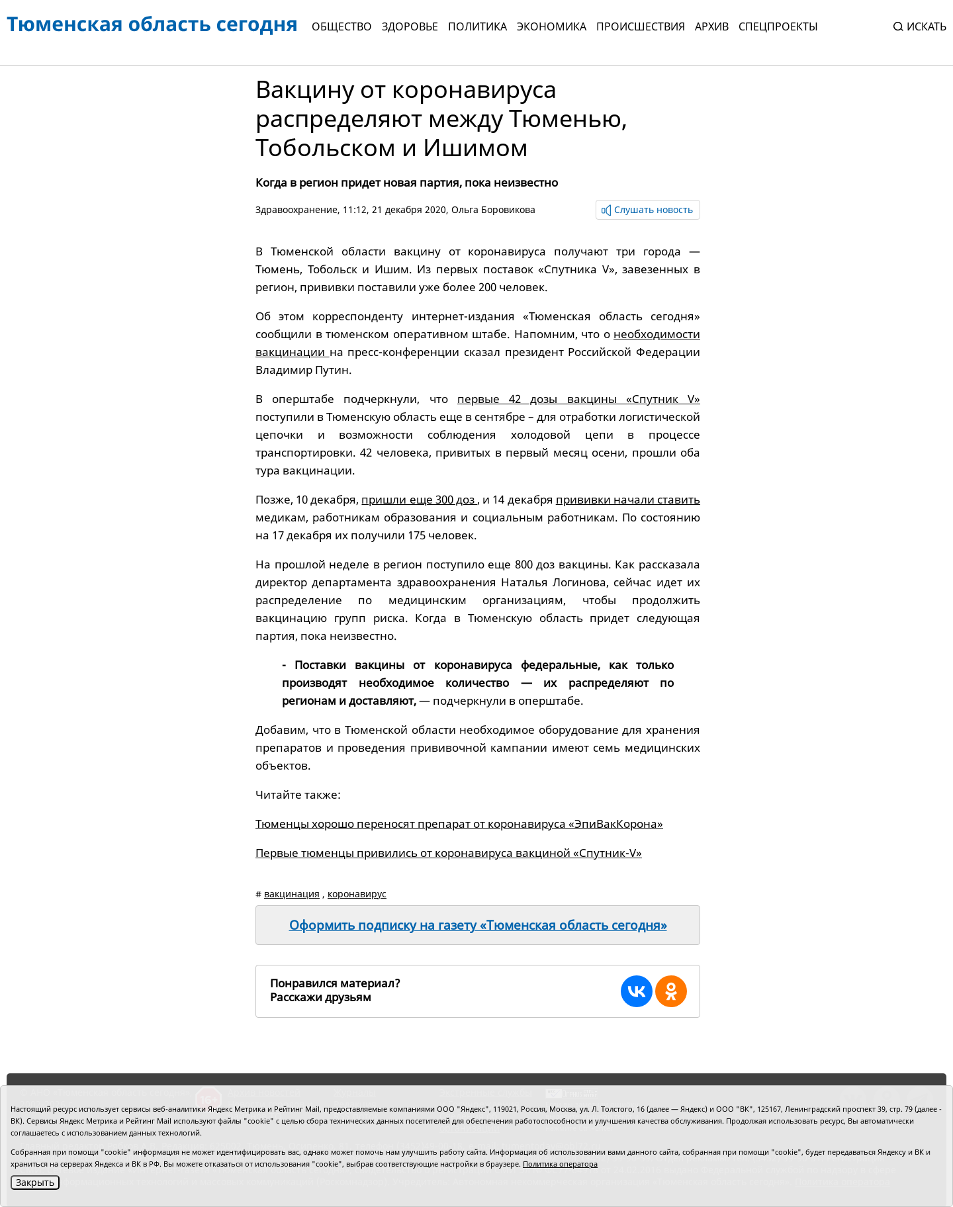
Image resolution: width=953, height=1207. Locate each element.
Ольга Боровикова (493, 209)
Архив (712, 26)
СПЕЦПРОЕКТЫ (778, 26)
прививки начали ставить (628, 499)
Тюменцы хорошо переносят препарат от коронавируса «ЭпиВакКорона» (459, 823)
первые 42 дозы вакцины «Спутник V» (578, 398)
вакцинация (292, 893)
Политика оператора (560, 1164)
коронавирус (357, 893)
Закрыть (35, 1182)
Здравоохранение (296, 209)
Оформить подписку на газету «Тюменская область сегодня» (478, 925)
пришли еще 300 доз (419, 499)
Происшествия (640, 26)
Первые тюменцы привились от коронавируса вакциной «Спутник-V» (448, 852)
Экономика (551, 26)
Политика (477, 26)
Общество (342, 26)
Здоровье (410, 26)
